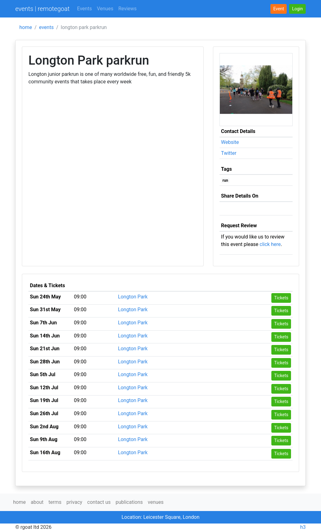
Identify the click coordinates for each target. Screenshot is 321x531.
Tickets (281, 297)
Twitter (228, 153)
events (46, 27)
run (225, 180)
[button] (297, 9)
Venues (105, 9)
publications (129, 502)
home (25, 27)
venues (156, 502)
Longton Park (133, 297)
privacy (74, 502)
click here (270, 244)
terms (54, 502)
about (37, 502)
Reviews (127, 9)
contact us (99, 502)
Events (84, 9)
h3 (303, 527)
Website (230, 142)
